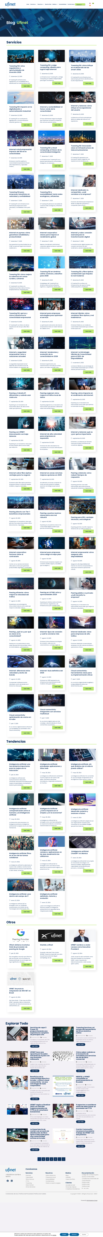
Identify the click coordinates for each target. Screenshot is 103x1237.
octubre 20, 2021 (83, 1106)
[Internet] (30, 1209)
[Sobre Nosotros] (53, 1209)
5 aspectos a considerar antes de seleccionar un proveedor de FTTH (86, 1131)
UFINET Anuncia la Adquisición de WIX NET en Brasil (20, 1003)
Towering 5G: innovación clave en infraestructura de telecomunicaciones (82, 149)
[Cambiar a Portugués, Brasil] (93, 3)
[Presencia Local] (53, 1211)
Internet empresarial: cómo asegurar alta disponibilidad (82, 560)
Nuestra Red (48, 4)
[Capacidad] (30, 1211)
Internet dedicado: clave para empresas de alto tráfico (81, 641)
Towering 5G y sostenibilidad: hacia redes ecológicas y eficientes (51, 196)
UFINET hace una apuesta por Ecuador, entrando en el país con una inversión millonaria (40, 1073)
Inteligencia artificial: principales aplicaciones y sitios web (51, 775)
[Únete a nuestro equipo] (53, 1216)
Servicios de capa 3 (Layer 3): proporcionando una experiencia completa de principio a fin (39, 1044)
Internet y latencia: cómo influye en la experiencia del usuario (81, 108)
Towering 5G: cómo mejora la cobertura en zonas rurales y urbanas (20, 279)
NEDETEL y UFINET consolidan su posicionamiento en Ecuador (84, 1101)
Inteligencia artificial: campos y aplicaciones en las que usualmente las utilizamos (51, 863)
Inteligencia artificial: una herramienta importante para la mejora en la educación (19, 776)
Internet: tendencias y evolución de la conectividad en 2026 (49, 358)
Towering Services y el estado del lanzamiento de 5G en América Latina (86, 1043)
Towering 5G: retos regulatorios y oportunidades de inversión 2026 (17, 69)
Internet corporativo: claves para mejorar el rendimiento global (49, 237)
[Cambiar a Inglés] (90, 3)
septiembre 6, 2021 (83, 1166)
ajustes (55, 1235)
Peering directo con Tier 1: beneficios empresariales (19, 519)
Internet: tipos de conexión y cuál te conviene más (51, 640)
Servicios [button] (33, 4)
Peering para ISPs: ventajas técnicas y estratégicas (82, 524)
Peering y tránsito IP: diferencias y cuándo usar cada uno (20, 399)
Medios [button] (54, 4)
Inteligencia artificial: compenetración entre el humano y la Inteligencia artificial (19, 821)
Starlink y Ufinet (46, 957)
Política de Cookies (40, 1227)
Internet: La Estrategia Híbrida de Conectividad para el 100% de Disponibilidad (81, 359)
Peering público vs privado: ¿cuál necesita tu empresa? (82, 602)
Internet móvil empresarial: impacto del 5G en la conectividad (20, 152)
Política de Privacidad (26, 1227)
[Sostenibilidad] (53, 1212)
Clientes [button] (79, 4)
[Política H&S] (90, 1220)
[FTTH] (30, 1214)
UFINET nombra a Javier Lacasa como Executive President (80, 959)
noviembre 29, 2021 (38, 1050)
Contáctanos (71, 4)
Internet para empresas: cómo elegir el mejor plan (50, 559)
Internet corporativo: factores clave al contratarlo (17, 560)
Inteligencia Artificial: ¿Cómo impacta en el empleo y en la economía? (51, 820)
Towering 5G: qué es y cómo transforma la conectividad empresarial (20, 319)
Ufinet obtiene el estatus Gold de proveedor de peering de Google (19, 959)
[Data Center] (30, 1218)
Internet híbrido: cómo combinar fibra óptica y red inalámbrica (82, 319)
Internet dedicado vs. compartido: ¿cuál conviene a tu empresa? (81, 194)
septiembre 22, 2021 (84, 1135)
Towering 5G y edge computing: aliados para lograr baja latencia (50, 67)
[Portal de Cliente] (72, 1220)
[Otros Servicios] (30, 1220)
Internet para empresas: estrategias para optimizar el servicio (51, 319)
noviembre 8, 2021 (37, 1079)
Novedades (35, 1052)
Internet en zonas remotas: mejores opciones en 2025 (51, 479)
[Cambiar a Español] (90, 5)
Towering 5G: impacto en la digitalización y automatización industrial (20, 109)
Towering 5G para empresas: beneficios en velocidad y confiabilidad (19, 196)
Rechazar (75, 1234)
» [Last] (63, 1192)
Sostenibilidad (62, 4)
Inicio (27, 4)
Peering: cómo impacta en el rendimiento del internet (82, 398)
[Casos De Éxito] (70, 1212)
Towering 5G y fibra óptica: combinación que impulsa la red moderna (82, 276)
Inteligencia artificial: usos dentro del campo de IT (20, 906)
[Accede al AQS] (72, 1218)
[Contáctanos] (53, 1214)
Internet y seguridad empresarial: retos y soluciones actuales (17, 358)
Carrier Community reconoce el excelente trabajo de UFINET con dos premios (85, 1161)
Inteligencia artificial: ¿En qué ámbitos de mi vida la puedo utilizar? (82, 775)
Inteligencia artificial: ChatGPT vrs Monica (80, 863)
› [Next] (59, 1192)
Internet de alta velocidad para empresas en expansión (51, 441)
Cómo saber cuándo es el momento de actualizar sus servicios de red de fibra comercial (86, 1073)
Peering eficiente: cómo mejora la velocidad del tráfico (19, 601)
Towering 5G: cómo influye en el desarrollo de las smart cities (82, 67)
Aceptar (65, 1234)
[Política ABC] (90, 1216)
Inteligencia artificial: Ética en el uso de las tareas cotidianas (20, 866)
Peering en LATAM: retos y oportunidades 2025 (50, 600)
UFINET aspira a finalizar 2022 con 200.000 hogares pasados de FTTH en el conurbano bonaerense (40, 1133)
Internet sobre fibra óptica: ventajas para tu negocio (20, 479)
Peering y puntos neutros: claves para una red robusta (50, 521)
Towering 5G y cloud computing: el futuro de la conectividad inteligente (51, 151)
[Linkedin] (70, 1211)
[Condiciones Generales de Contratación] (90, 1213)
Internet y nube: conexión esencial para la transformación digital (81, 237)
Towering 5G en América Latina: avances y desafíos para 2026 (51, 276)
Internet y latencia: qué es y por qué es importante (82, 438)
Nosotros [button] (40, 4)
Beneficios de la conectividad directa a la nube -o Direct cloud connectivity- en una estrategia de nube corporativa (39, 1103)
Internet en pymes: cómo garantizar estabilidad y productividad (19, 237)
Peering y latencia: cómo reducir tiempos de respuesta (81, 480)
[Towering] (30, 1216)
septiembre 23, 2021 (38, 1139)
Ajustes (85, 1234)
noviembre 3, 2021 (83, 1079)
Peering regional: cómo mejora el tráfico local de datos (50, 399)
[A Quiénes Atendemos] (72, 1222)
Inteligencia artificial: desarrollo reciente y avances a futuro (79, 821)
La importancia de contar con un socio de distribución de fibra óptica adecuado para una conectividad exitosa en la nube (39, 1162)
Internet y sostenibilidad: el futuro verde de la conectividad (51, 109)
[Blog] (70, 1209)
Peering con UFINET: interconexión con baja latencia (18, 439)
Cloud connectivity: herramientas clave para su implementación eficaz (81, 681)
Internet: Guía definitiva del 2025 (51, 680)
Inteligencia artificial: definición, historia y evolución (48, 907)
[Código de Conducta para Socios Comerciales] (90, 1209)
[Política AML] (90, 1218)
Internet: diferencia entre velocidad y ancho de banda (19, 681)
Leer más (27, 86)
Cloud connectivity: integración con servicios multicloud (50, 720)
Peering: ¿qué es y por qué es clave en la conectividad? (20, 641)
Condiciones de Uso (12, 1227)
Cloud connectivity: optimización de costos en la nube (20, 725)
